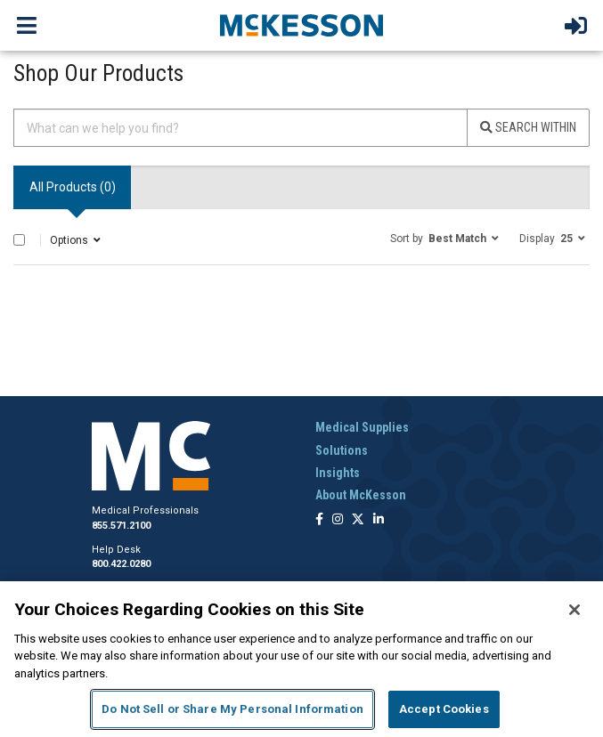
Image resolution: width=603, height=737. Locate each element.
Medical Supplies (362, 427)
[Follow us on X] (358, 520)
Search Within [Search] (528, 127)
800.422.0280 (121, 564)
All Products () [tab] (72, 187)
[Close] (574, 609)
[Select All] (19, 240)
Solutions (341, 450)
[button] (444, 238)
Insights (337, 473)
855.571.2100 (121, 525)
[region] (301, 659)
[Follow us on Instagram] (337, 520)
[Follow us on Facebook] (319, 520)
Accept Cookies (444, 709)
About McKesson (360, 495)
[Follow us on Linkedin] (378, 520)
